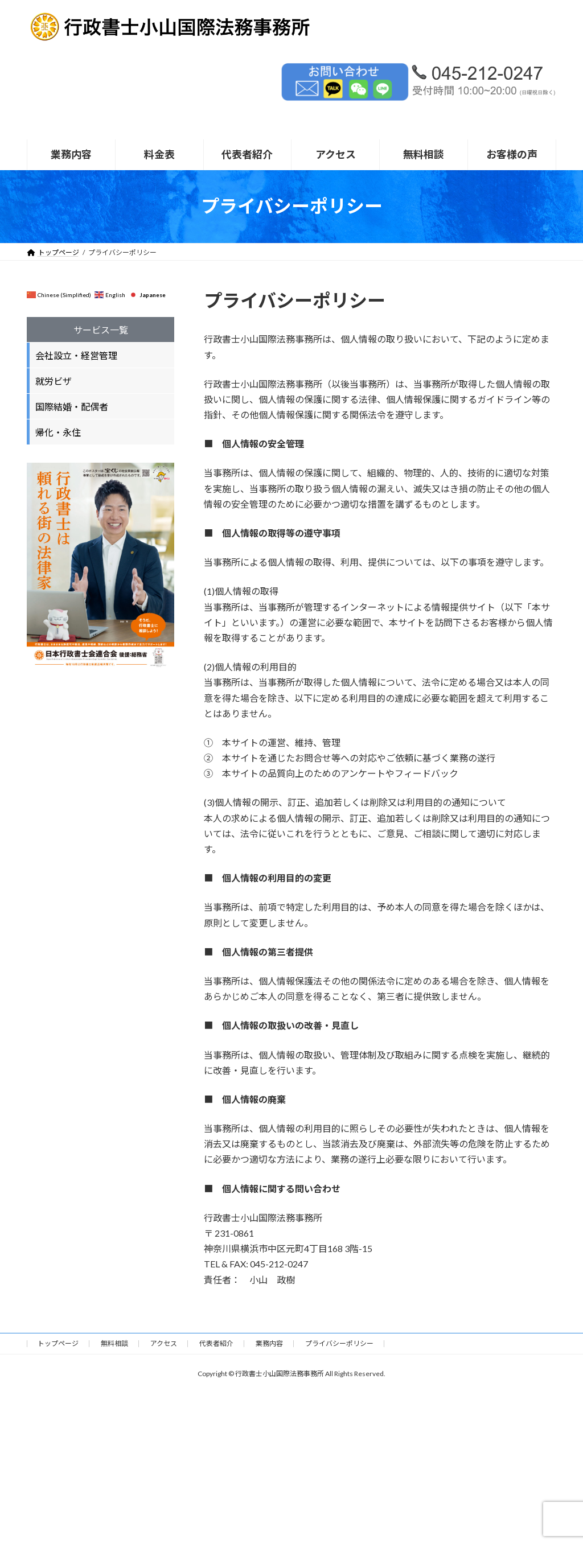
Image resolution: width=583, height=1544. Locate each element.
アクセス (163, 1343)
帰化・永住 (58, 432)
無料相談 (114, 1343)
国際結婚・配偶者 (71, 406)
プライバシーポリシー (339, 1343)
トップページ (58, 1343)
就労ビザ (53, 381)
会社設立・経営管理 (76, 355)
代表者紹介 (216, 1343)
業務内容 (269, 1343)
